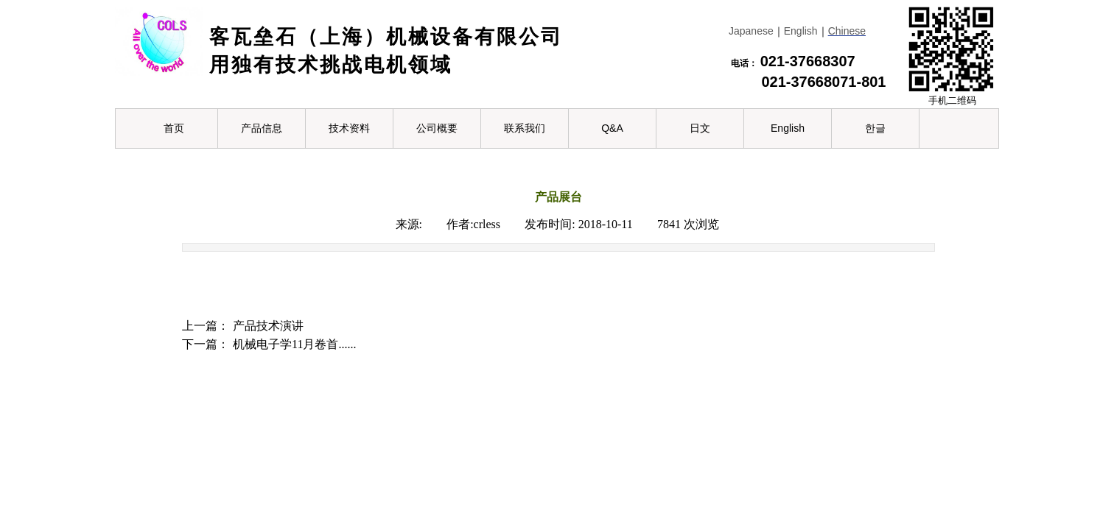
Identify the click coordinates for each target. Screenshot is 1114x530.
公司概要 (437, 128)
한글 (875, 128)
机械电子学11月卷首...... (269, 344)
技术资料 (349, 128)
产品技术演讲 (243, 326)
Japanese (751, 31)
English (801, 31)
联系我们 (524, 128)
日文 (700, 128)
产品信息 (261, 128)
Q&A (612, 128)
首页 (174, 128)
